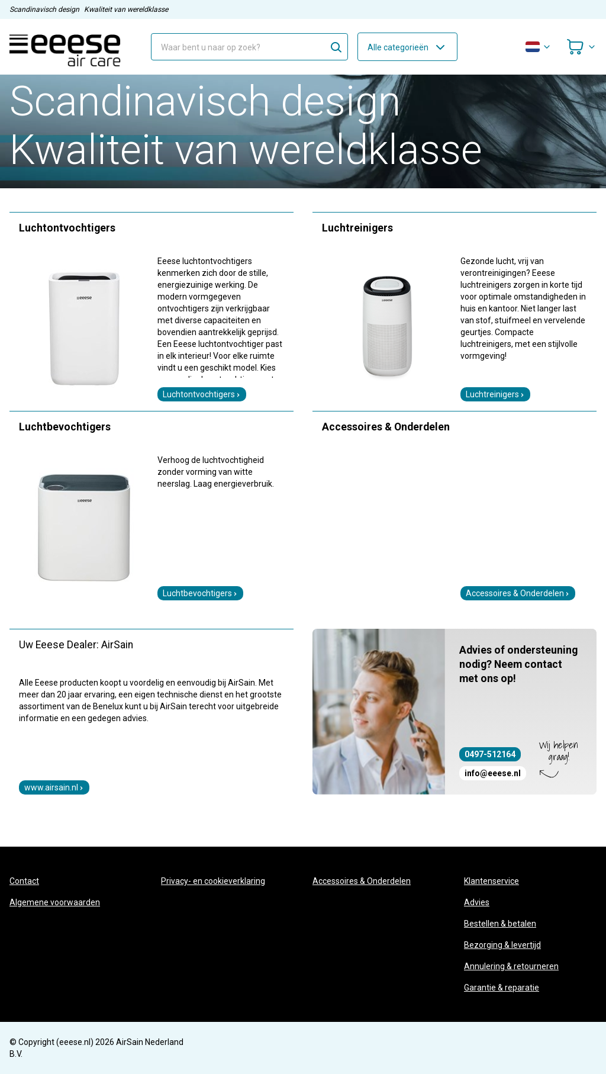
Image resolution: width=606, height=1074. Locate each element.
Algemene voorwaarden (54, 902)
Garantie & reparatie (501, 987)
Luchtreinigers (495, 394)
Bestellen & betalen (500, 923)
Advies (476, 902)
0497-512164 (490, 754)
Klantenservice (491, 881)
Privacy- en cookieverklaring (213, 881)
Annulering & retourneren (511, 966)
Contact (24, 881)
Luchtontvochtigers (202, 394)
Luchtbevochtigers (200, 593)
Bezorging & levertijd (502, 945)
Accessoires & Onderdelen (518, 593)
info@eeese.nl (493, 773)
